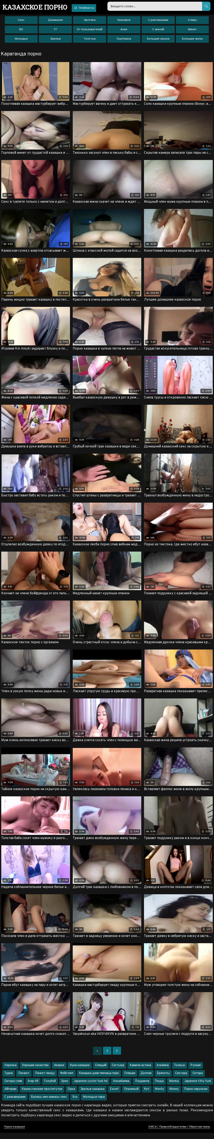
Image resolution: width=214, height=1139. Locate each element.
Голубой (50, 1087)
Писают (23, 1080)
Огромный (131, 1095)
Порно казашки (14, 1133)
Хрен (64, 1087)
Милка (174, 1087)
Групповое (124, 40)
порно (37, 7)
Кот (146, 1095)
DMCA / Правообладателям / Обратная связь (179, 1133)
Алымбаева (121, 1087)
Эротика (90, 22)
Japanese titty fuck (197, 1087)
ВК (21, 31)
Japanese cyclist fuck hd (90, 1087)
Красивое (124, 22)
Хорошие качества (35, 1072)
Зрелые (55, 40)
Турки (8, 1080)
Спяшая (129, 1080)
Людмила (142, 1087)
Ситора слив (13, 1087)
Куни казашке (80, 1072)
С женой (158, 31)
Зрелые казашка (92, 1095)
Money (174, 1095)
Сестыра (118, 1072)
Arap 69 (33, 1087)
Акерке (59, 1072)
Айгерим (10, 1095)
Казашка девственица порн (99, 1080)
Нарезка (10, 1072)
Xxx (75, 1103)
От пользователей (89, 31)
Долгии (146, 1080)
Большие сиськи (158, 40)
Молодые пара (94, 1103)
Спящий (100, 1072)
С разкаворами (14, 1103)
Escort (114, 1095)
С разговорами (158, 22)
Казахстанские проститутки (42, 1095)
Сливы (192, 22)
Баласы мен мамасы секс (49, 1103)
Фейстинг (67, 1080)
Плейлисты (90, 7)
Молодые (21, 40)
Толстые (90, 40)
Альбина (163, 1072)
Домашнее (55, 22)
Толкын (179, 1072)
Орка (71, 1095)
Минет (192, 31)
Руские (195, 1072)
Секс (21, 22)
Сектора (181, 1080)
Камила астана (140, 1072)
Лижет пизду (45, 1080)
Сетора (197, 1080)
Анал (123, 31)
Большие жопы (192, 40)
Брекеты (163, 1080)
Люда (159, 1087)
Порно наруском (195, 1095)
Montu (159, 1095)
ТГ (55, 31)
